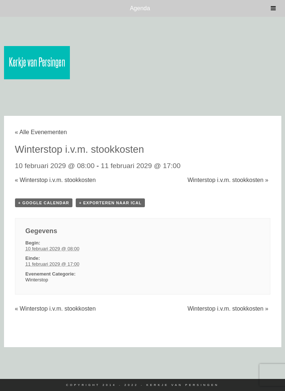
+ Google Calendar (44, 203)
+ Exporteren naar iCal (110, 203)
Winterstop (36, 279)
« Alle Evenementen (41, 132)
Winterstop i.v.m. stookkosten (55, 180)
